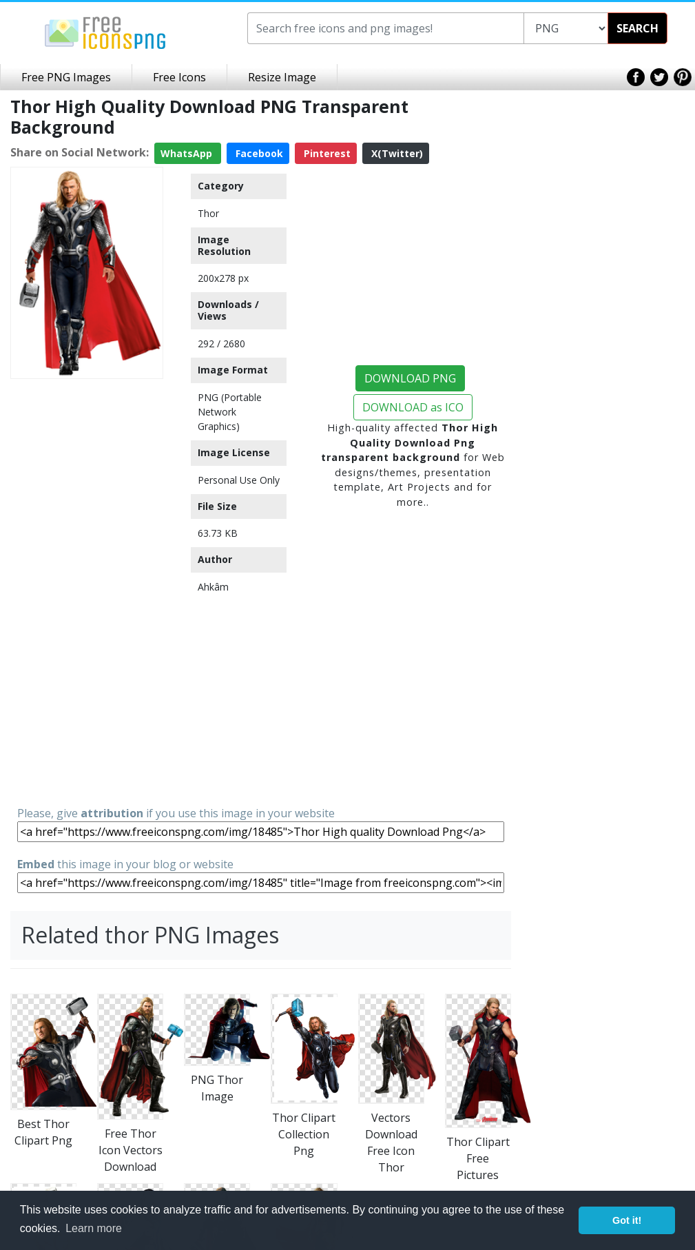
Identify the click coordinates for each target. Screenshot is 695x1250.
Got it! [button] (626, 1220)
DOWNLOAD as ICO (413, 407)
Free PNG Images (66, 77)
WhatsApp (187, 153)
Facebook (258, 153)
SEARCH (637, 28)
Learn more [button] (93, 1228)
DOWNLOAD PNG (410, 378)
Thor (208, 213)
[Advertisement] (86, 591)
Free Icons (179, 77)
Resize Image (282, 77)
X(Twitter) (396, 153)
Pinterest (326, 153)
